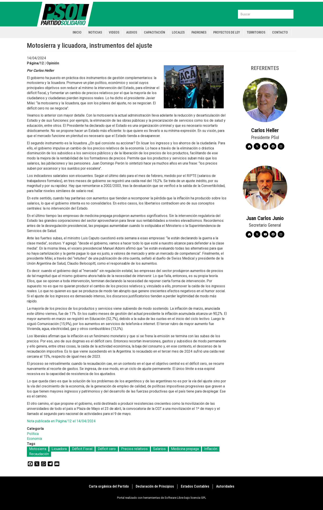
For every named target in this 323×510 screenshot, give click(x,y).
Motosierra (37, 449)
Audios (131, 32)
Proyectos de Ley (226, 32)
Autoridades (225, 486)
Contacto (280, 32)
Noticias (95, 32)
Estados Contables (195, 486)
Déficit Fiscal (82, 449)
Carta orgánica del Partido (109, 486)
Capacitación (154, 32)
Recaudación (39, 454)
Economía (34, 439)
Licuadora (59, 449)
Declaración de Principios (155, 486)
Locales (178, 32)
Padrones (198, 32)
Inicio (77, 32)
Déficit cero (107, 449)
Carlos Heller (265, 130)
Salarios (159, 449)
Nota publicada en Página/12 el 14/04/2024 (61, 421)
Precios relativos (134, 449)
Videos (114, 32)
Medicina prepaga (185, 449)
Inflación (210, 449)
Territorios (256, 32)
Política (33, 434)
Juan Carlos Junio (265, 218)
